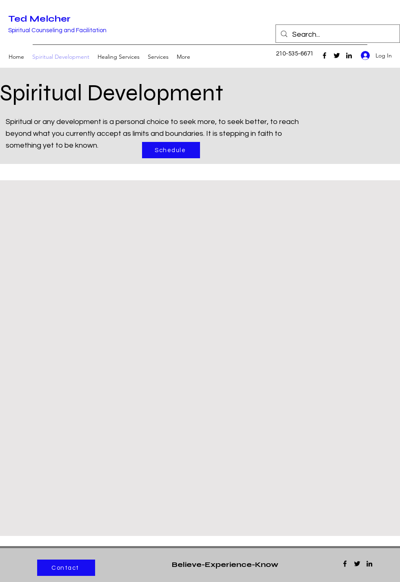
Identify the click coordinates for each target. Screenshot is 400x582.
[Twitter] (337, 55)
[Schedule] (171, 150)
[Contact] (66, 568)
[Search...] (337, 34)
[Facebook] (324, 55)
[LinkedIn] (349, 55)
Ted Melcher (39, 18)
